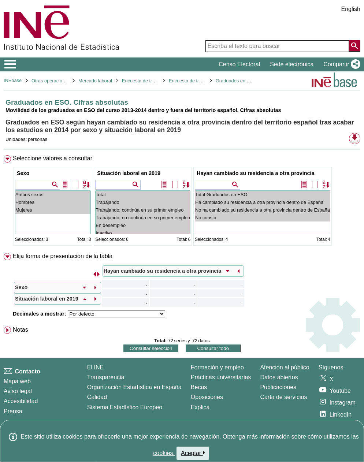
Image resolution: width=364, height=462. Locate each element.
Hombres (52, 202)
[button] (340, 64)
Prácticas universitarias (221, 377)
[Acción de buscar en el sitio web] (354, 46)
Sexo (23, 173)
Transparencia (106, 377)
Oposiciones (207, 397)
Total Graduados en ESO (262, 194)
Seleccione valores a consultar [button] (52, 158)
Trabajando (143, 202)
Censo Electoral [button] (239, 64)
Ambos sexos (52, 194)
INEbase (13, 80)
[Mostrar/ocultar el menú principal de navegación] (10, 64)
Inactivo (143, 233)
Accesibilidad (21, 401)
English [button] (350, 9)
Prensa (13, 411)
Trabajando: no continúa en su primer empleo (143, 217)
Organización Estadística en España (134, 387)
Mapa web (17, 381)
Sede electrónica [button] (291, 64)
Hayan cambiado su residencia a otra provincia (256, 173)
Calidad (97, 397)
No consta (262, 217)
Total (143, 194)
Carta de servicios (283, 397)
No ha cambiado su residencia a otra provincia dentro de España (262, 210)
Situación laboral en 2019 (128, 173)
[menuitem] (182, 201)
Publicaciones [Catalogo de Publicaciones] (278, 387)
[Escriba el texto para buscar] (277, 46)
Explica (200, 407)
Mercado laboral (95, 80)
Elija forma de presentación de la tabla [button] (62, 256)
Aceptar (193, 453)
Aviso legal (18, 391)
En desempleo (143, 225)
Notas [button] (20, 330)
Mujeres (52, 210)
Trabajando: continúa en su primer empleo (143, 210)
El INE (95, 367)
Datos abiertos (279, 377)
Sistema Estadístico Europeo (124, 407)
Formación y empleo (217, 367)
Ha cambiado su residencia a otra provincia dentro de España (262, 202)
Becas (199, 387)
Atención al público (284, 367)
